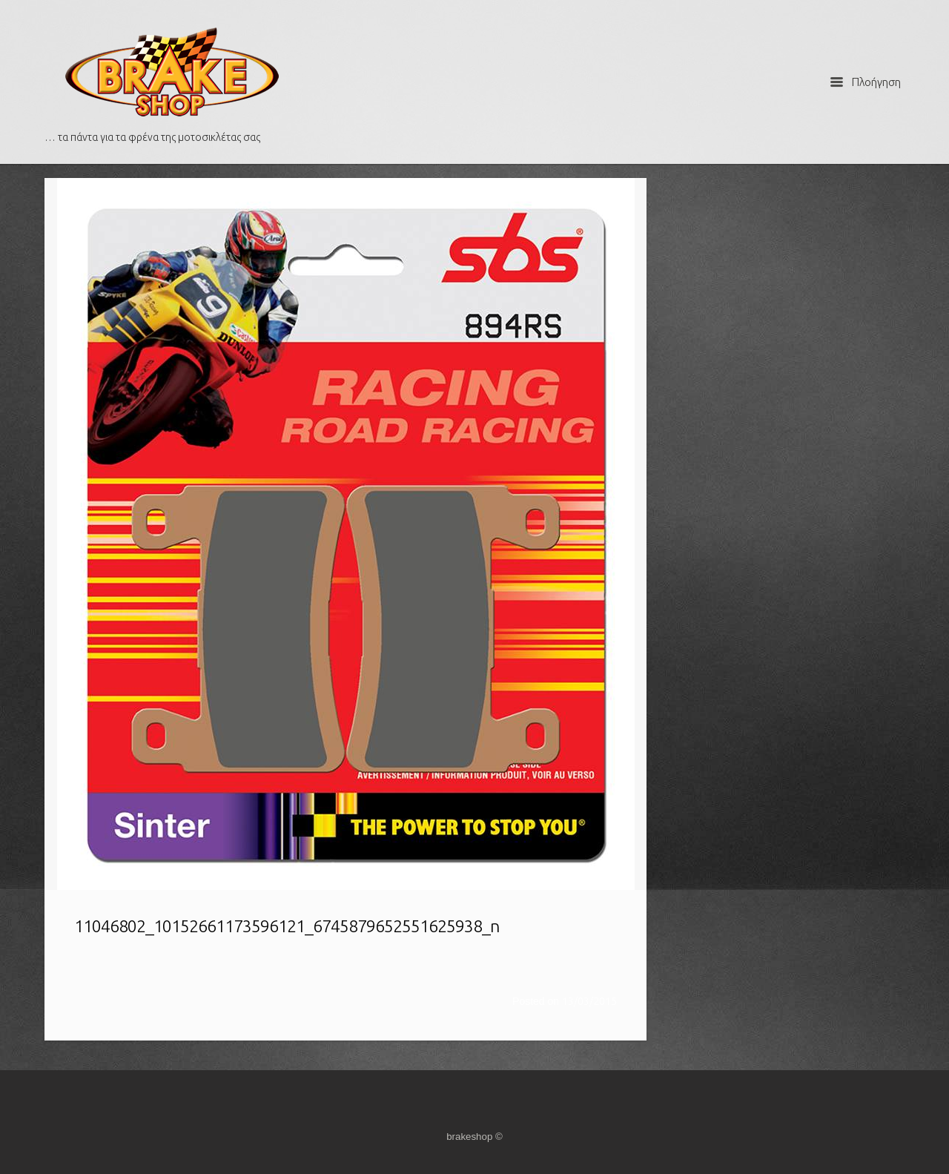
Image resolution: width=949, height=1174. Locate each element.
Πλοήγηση (865, 82)
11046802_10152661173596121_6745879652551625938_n (286, 926)
